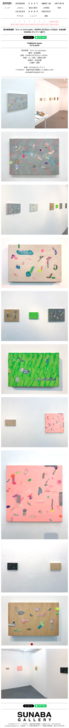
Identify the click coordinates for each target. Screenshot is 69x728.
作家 (59, 5)
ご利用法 (46, 5)
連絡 (46, 13)
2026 (52, 21)
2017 (47, 24)
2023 (17, 24)
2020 (32, 24)
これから (20, 5)
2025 (57, 21)
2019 (37, 24)
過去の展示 (33, 5)
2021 (27, 24)
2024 (12, 24)
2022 (22, 24)
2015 (57, 24)
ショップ (33, 13)
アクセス (20, 13)
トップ (7, 5)
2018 (42, 24)
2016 (52, 24)
